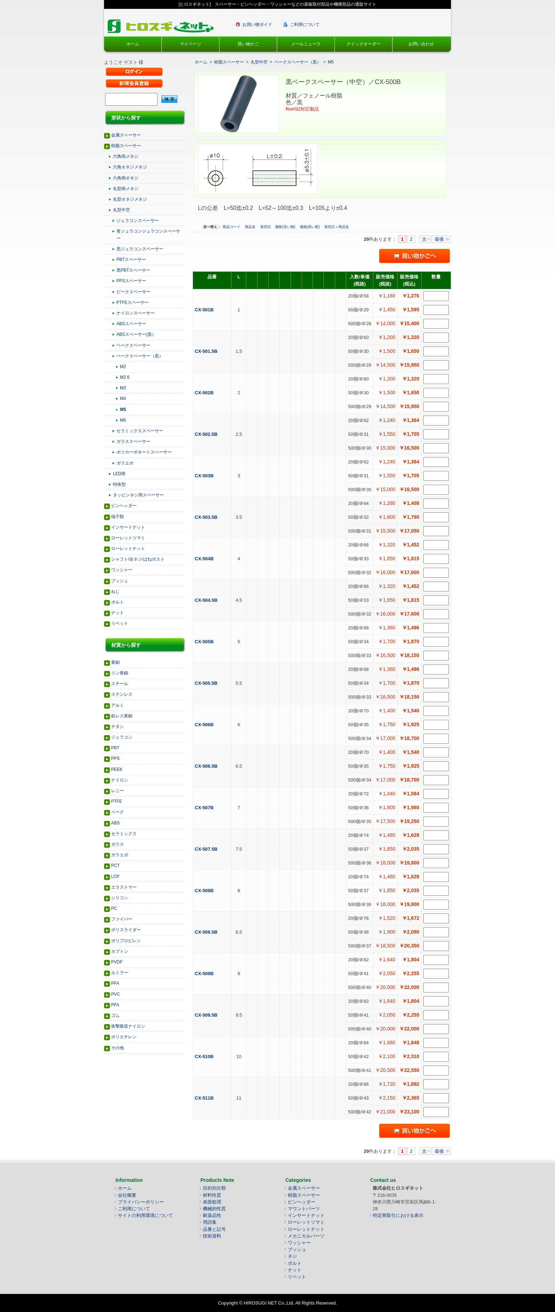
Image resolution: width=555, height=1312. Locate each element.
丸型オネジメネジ (130, 199)
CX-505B (205, 641)
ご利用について (305, 24)
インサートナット (128, 527)
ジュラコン (121, 737)
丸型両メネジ (125, 188)
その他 (117, 1047)
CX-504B (205, 558)
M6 (123, 420)
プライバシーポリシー (141, 1202)
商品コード (232, 227)
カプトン (119, 951)
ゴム (115, 1015)
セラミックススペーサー (139, 430)
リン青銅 (119, 673)
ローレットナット (128, 548)
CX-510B (205, 1056)
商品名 (251, 227)
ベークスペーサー (133, 345)
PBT (115, 747)
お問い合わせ (421, 43)
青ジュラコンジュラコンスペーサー (148, 234)
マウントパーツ (304, 1208)
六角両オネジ (125, 178)
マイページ (190, 43)
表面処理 (212, 1202)
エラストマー (124, 887)
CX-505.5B (207, 683)
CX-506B (205, 724)
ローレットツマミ (128, 537)
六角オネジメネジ (130, 167)
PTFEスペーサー (132, 302)
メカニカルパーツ (306, 1236)
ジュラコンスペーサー (137, 220)
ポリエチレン (124, 1036)
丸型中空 (121, 209)
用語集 (210, 1222)
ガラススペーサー (133, 441)
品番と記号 (214, 1229)
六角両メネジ (125, 156)
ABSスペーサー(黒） (136, 334)
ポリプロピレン (126, 940)
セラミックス (124, 833)
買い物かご (248, 43)
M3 (123, 387)
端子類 (117, 516)
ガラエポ (124, 463)
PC (114, 908)
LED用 (119, 473)
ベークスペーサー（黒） (139, 356)
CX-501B (205, 309)
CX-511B (205, 1098)
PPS (115, 758)
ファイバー (121, 919)
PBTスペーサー (131, 259)
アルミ (117, 705)
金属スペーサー (126, 135)
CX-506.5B (207, 766)
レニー (117, 790)
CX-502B (205, 392)
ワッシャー (121, 569)
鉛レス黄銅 (121, 715)
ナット (117, 612)
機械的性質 (214, 1208)
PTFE (116, 801)
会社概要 (127, 1195)
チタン (117, 726)
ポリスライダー (126, 929)
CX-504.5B (207, 600)
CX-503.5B (207, 517)
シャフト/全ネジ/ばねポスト (138, 559)
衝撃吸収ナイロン (128, 1026)
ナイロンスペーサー (135, 313)
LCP (115, 876)
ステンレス (121, 694)
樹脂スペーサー (126, 145)
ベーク (117, 812)
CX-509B (205, 973)
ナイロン (119, 780)
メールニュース (306, 43)
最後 (439, 239)
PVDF (116, 962)
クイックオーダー (364, 43)
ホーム (132, 43)
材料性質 (212, 1195)
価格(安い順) (285, 227)
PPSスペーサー (131, 280)
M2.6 (125, 377)
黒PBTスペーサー (133, 270)
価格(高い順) (310, 227)
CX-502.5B (207, 434)
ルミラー (119, 972)
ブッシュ (119, 580)
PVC (115, 994)
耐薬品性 (212, 1215)
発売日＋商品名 (336, 227)
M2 (123, 366)
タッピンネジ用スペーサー (138, 495)
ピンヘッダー (124, 505)
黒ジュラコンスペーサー (139, 248)
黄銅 (115, 662)
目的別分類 (214, 1188)
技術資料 (212, 1236)
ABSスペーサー (131, 323)
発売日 (266, 227)
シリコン (119, 897)
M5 (123, 409)
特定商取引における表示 (398, 1215)
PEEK (116, 769)
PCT (115, 865)
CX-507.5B (207, 849)
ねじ (115, 591)
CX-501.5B (207, 351)
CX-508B (205, 890)
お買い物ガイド (257, 24)
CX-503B (205, 475)
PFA (115, 983)
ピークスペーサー (133, 291)
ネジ (292, 1256)
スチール (119, 683)
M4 (123, 398)
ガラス (117, 844)
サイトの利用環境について (145, 1215)
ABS (115, 823)
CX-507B (205, 807)
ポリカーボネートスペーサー (144, 452)
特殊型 (119, 484)
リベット (119, 623)
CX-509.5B (207, 1015)
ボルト (117, 602)
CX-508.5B (207, 932)
